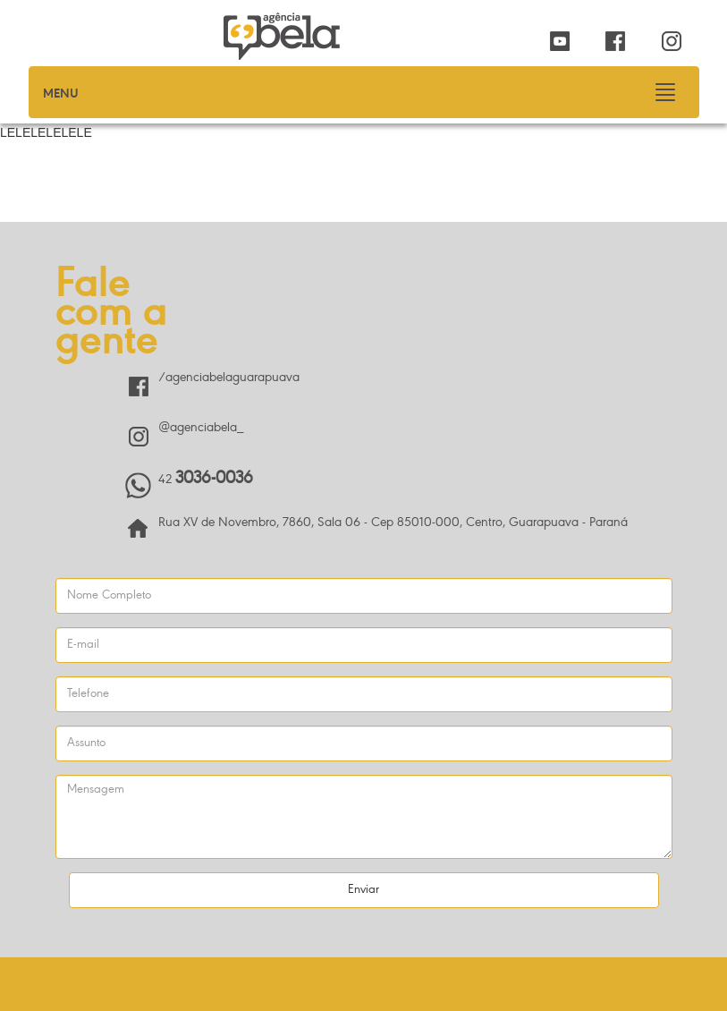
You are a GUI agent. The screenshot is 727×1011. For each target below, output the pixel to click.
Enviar (363, 890)
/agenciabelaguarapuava (229, 378)
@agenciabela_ (201, 428)
